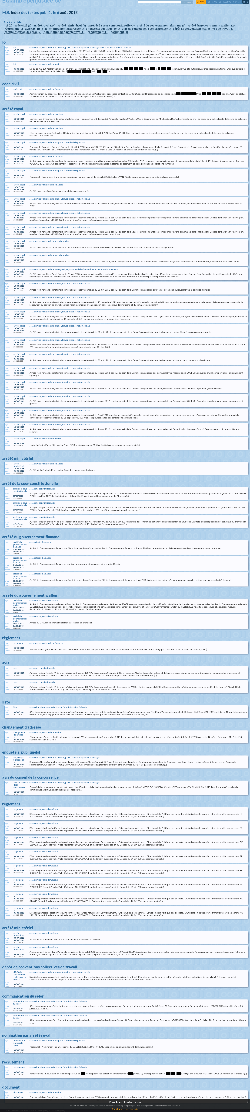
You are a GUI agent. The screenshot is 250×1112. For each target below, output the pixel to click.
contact (237, 2)
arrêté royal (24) (44, 25)
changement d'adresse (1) (66, 28)
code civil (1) (22, 25)
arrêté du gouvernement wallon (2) (211, 25)
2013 (73, 12)
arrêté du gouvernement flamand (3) (161, 25)
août (64, 12)
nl (247, 2)
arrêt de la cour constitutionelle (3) (111, 25)
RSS (208, 2)
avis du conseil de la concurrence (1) (146, 28)
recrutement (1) (98, 31)
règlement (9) (13, 28)
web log (227, 2)
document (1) (119, 31)
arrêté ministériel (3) (72, 25)
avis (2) (30, 28)
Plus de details (132, 1109)
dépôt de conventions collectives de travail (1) (203, 28)
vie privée (201, 2)
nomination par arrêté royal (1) (64, 31)
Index (15, 12)
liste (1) (42, 28)
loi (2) (8, 25)
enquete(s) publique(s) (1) (103, 28)
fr (244, 2)
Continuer (117, 1109)
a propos (216, 2)
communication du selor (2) (22, 31)
